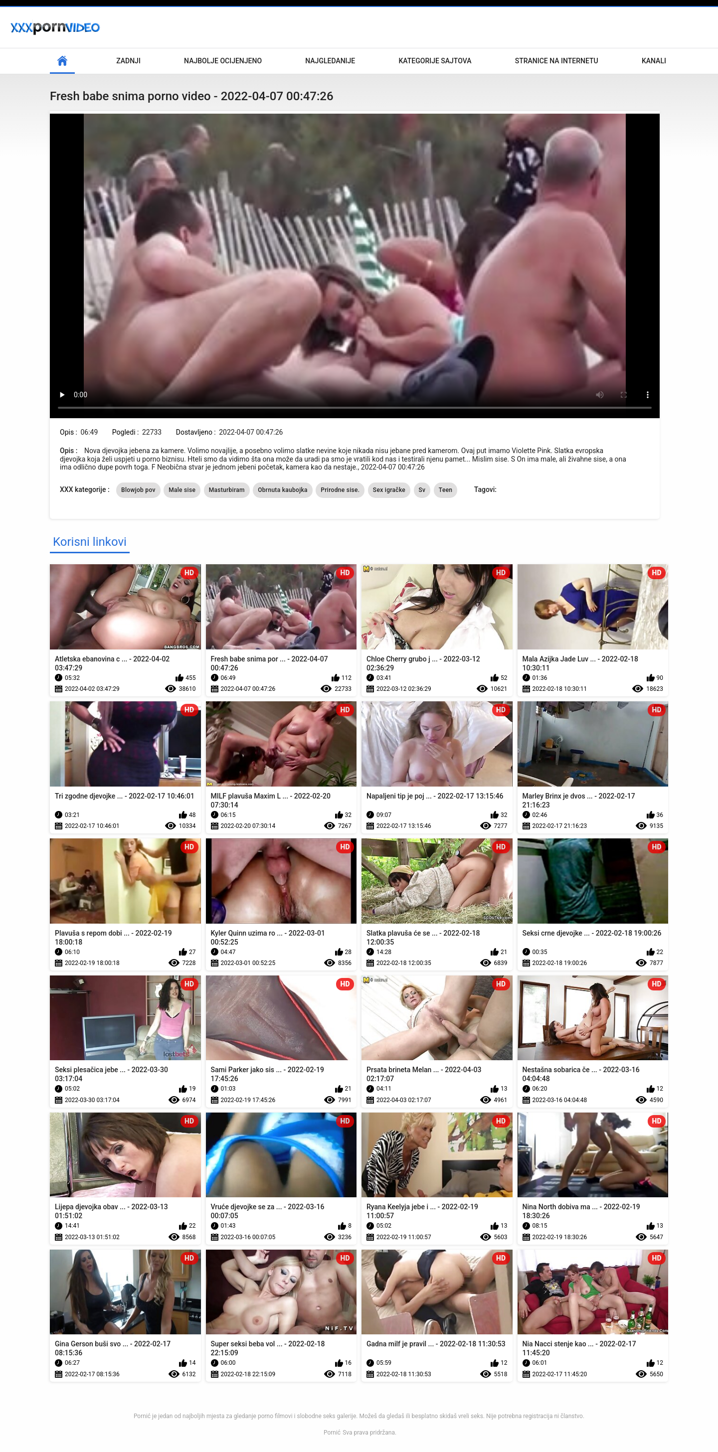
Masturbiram (227, 489)
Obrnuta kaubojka (283, 489)
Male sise (182, 489)
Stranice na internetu (556, 61)
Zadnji (128, 61)
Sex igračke (389, 489)
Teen (446, 489)
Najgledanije (330, 61)
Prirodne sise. (340, 489)
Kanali (654, 61)
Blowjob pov (138, 489)
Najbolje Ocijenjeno (223, 61)
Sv (422, 489)
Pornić (332, 1432)
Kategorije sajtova (434, 61)
